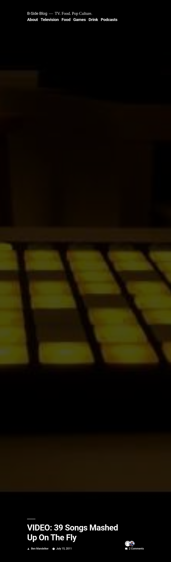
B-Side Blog (37, 13)
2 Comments (136, 548)
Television (50, 19)
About (32, 19)
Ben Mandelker (40, 548)
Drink (93, 19)
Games (79, 19)
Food (66, 19)
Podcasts (109, 19)
